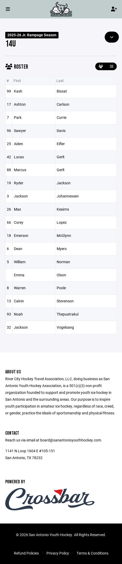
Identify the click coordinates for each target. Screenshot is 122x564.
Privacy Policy (57, 553)
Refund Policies (26, 553)
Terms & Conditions (92, 553)
